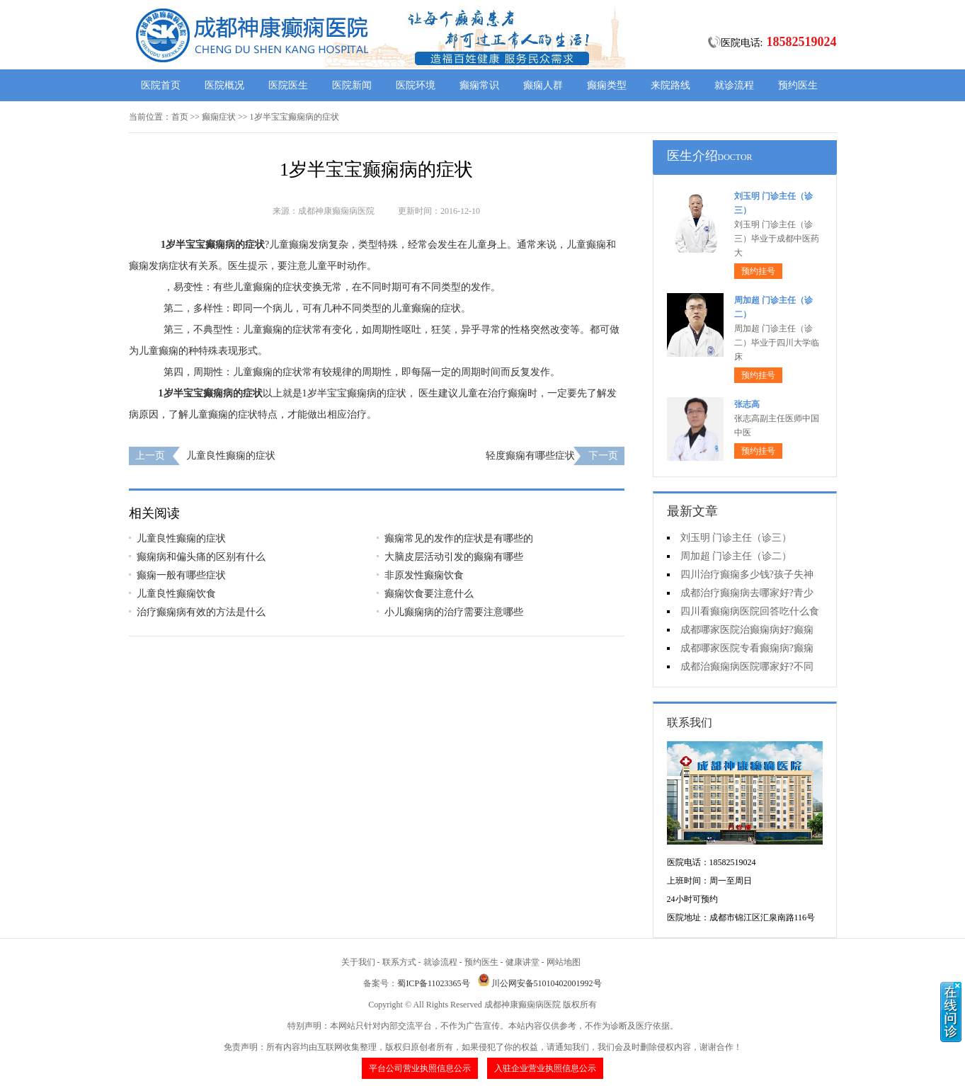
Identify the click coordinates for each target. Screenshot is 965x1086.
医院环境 (415, 85)
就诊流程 (734, 85)
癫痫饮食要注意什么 (429, 593)
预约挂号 (758, 271)
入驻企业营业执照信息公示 (545, 1068)
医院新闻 (352, 85)
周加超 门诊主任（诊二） (736, 556)
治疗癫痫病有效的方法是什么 (201, 612)
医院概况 (224, 85)
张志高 (747, 404)
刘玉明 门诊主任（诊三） (736, 537)
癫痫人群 (543, 85)
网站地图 (564, 962)
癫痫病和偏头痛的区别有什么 (201, 556)
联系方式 (399, 962)
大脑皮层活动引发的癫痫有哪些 (453, 556)
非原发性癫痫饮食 (424, 575)
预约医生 (798, 85)
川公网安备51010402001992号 (546, 983)
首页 (179, 117)
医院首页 (161, 85)
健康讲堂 (522, 962)
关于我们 (358, 962)
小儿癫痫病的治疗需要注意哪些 (453, 612)
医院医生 (288, 85)
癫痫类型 (607, 85)
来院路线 (670, 85)
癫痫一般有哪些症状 (181, 575)
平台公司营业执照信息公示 (420, 1068)
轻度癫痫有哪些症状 (530, 455)
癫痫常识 (479, 85)
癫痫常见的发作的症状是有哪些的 (458, 538)
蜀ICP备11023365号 (433, 983)
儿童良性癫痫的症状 (230, 455)
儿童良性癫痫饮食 (176, 593)
